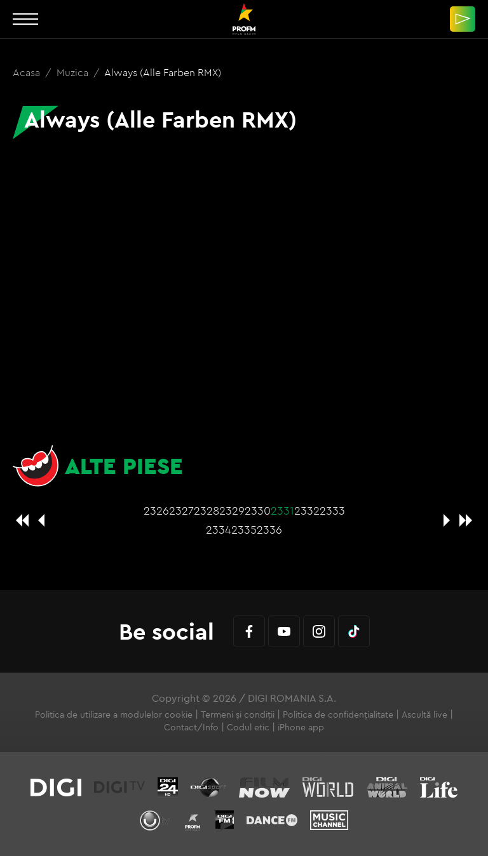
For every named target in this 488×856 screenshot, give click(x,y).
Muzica (74, 72)
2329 (232, 510)
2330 (258, 510)
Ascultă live (424, 714)
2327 (181, 510)
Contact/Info (191, 727)
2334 (218, 529)
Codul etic (248, 727)
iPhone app (301, 727)
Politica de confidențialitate (338, 714)
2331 (282, 510)
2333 (332, 510)
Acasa (28, 72)
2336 (269, 529)
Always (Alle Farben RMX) (162, 72)
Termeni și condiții (237, 714)
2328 (206, 510)
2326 (156, 510)
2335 (244, 529)
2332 (307, 510)
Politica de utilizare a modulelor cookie (114, 714)
